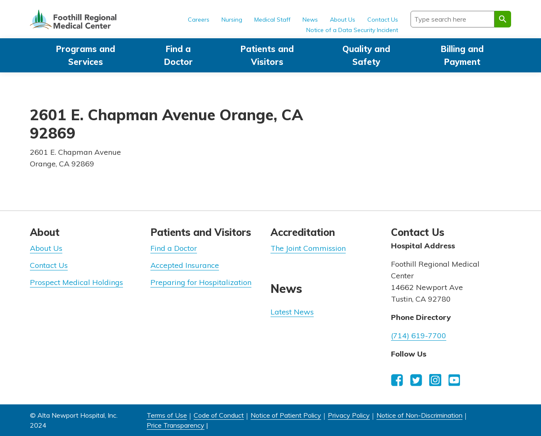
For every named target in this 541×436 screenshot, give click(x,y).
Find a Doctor (178, 55)
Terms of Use (167, 415)
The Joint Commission (308, 248)
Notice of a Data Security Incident (352, 30)
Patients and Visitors (267, 55)
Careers (198, 19)
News (310, 19)
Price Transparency (175, 425)
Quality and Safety (366, 55)
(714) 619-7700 (418, 335)
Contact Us (382, 19)
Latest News (292, 312)
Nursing (231, 19)
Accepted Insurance (184, 265)
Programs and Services (85, 55)
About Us (342, 19)
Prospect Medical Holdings (76, 282)
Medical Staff (272, 19)
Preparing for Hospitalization (200, 282)
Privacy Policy (349, 415)
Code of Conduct (219, 415)
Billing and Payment (462, 55)
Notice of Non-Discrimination (419, 415)
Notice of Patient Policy (286, 415)
